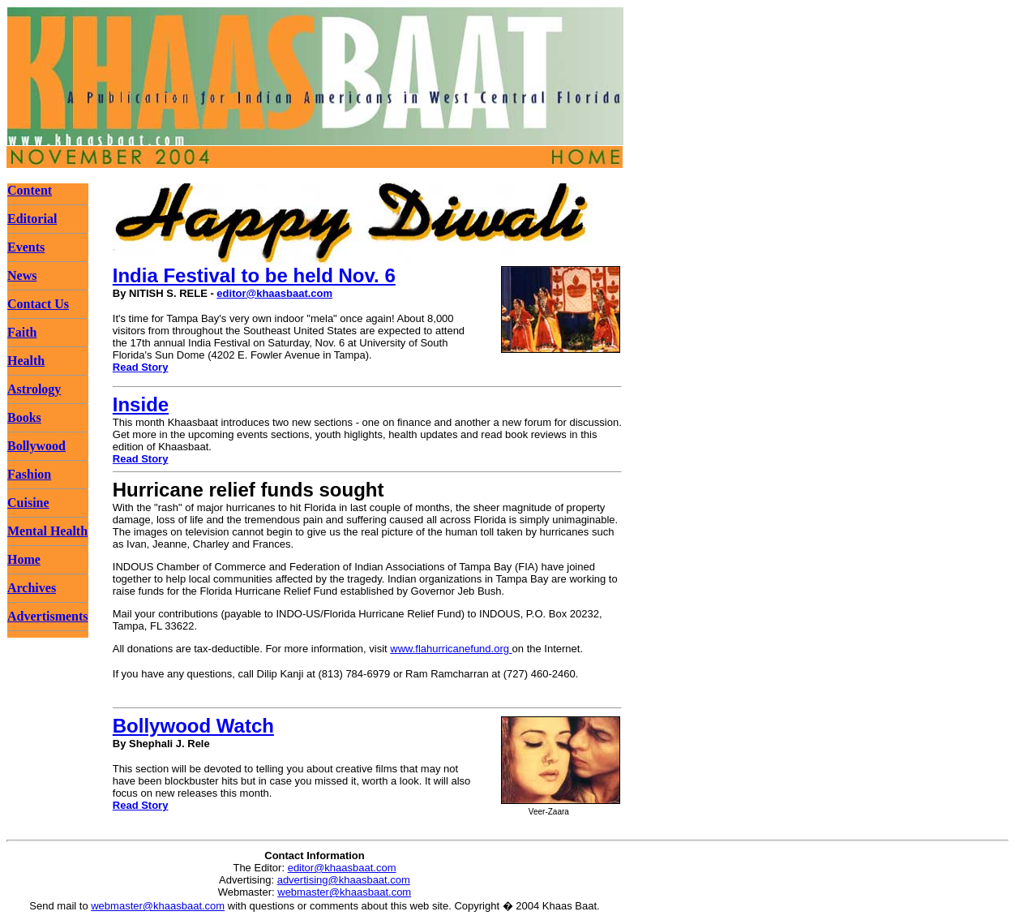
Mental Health (47, 531)
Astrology (34, 389)
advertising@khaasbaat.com (343, 880)
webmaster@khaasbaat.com (344, 892)
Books (24, 417)
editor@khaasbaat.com (274, 293)
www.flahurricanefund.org (451, 649)
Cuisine (28, 502)
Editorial (32, 219)
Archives (31, 588)
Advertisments (47, 616)
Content (29, 190)
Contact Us (38, 304)
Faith (21, 332)
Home (24, 559)
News (21, 275)
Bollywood (36, 446)
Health (26, 361)
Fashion (29, 474)
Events (26, 247)
